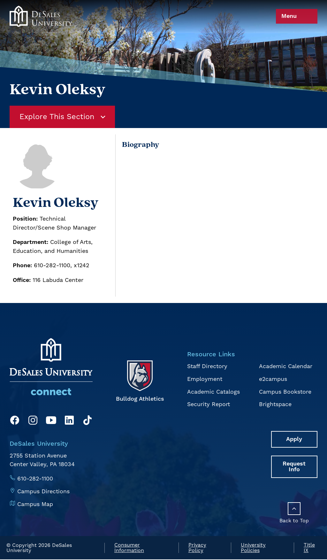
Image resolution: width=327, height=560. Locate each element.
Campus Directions (43, 491)
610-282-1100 (35, 478)
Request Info (294, 466)
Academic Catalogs (213, 391)
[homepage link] (41, 29)
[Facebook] (15, 421)
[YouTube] (51, 421)
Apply (294, 439)
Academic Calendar (285, 366)
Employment (205, 379)
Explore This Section (64, 117)
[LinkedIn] (69, 421)
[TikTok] (87, 421)
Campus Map (35, 503)
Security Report (209, 404)
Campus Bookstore (285, 391)
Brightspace (275, 404)
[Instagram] (33, 421)
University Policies (253, 548)
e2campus (273, 379)
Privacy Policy (197, 548)
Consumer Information (129, 548)
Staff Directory (207, 366)
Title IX (309, 548)
